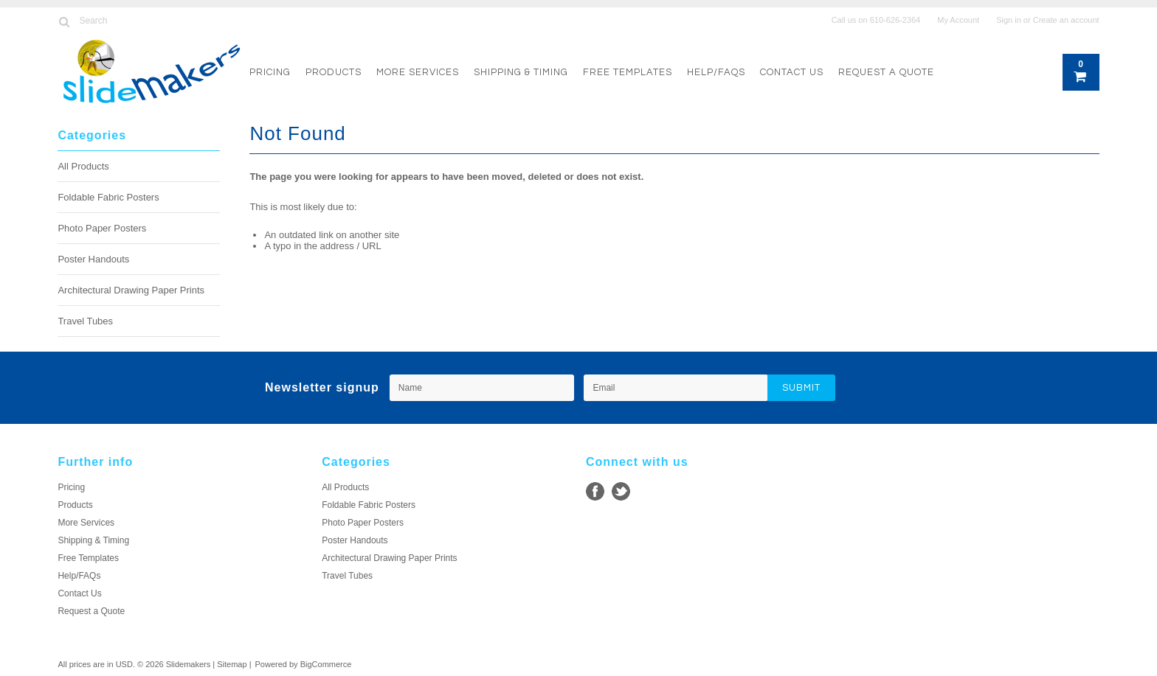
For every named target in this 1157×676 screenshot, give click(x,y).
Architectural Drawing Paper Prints (131, 290)
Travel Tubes (85, 321)
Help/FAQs (716, 72)
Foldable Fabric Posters (108, 197)
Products (333, 72)
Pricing (270, 72)
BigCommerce (326, 664)
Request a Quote (886, 72)
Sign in (1008, 19)
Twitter (621, 491)
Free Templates (627, 72)
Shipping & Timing (521, 72)
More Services (417, 72)
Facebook (595, 491)
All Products (83, 166)
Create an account (1066, 19)
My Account (958, 19)
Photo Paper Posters (102, 228)
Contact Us (791, 72)
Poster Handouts (93, 259)
